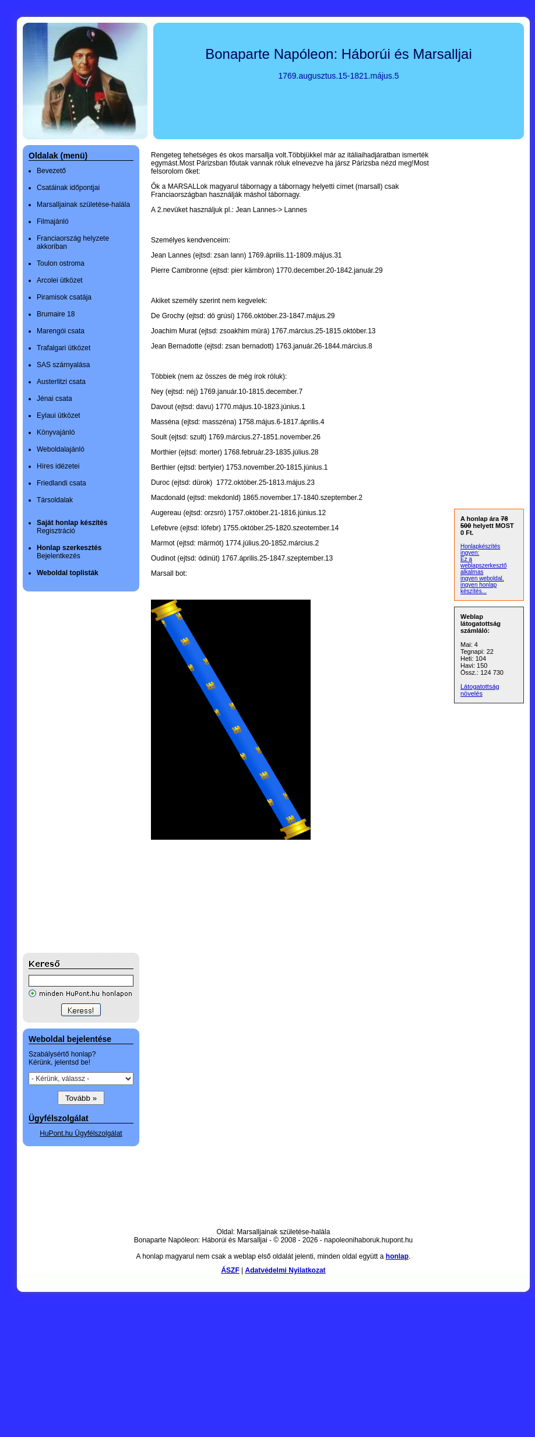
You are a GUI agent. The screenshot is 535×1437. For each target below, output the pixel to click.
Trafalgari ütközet (63, 348)
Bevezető (51, 171)
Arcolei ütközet (60, 280)
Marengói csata (61, 331)
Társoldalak (55, 500)
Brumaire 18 (56, 314)
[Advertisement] (69, 772)
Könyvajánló (56, 432)
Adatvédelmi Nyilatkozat (285, 1270)
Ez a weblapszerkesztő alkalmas (483, 565)
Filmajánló (53, 221)
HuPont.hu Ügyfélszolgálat (81, 1133)
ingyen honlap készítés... (478, 588)
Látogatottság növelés (479, 690)
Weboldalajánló (61, 449)
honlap (397, 1256)
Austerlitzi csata (61, 382)
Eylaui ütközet (58, 415)
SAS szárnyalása (63, 365)
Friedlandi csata (61, 483)
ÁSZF (230, 1270)
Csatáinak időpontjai (68, 188)
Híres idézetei (58, 466)
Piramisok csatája (64, 297)
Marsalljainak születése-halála (83, 204)
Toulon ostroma (61, 263)
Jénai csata (54, 399)
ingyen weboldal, (482, 578)
